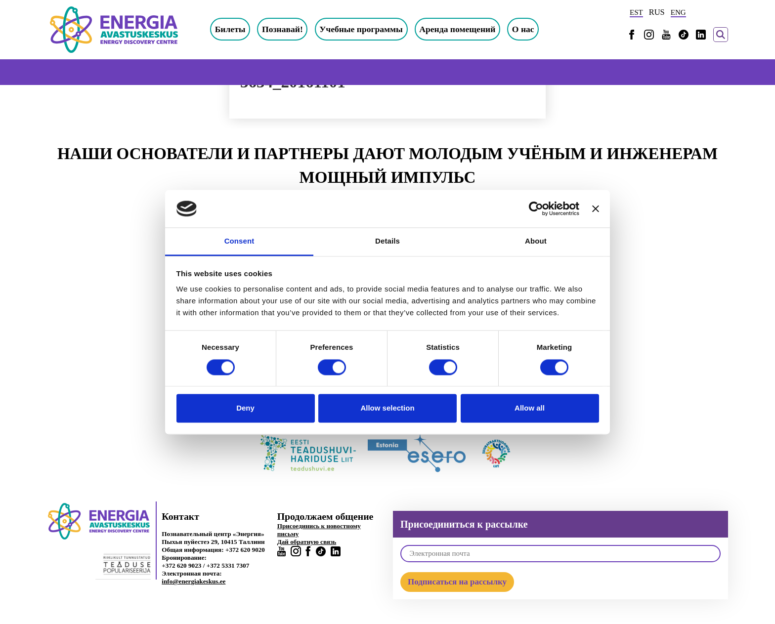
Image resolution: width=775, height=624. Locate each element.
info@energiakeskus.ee (193, 581)
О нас (523, 29)
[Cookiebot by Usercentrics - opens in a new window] (536, 208)
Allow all (530, 408)
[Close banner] (595, 208)
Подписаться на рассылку (457, 581)
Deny (245, 408)
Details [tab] (387, 241)
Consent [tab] (239, 241)
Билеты (230, 29)
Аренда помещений (457, 29)
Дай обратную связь (307, 541)
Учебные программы (361, 29)
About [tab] (536, 241)
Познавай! (282, 29)
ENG (678, 12)
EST (636, 12)
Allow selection (387, 408)
